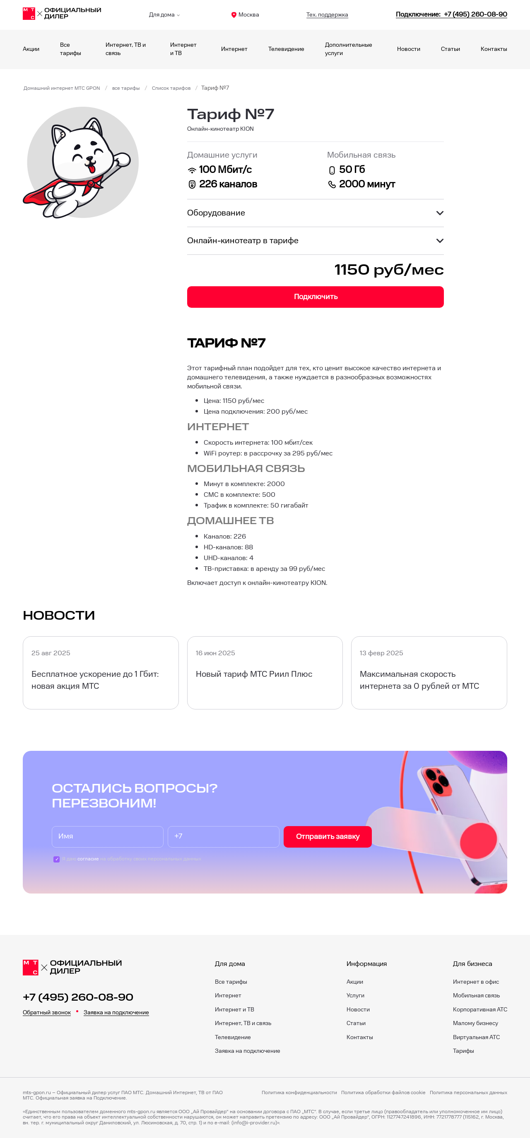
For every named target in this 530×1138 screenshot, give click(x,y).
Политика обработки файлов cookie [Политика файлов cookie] (383, 1093)
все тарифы (138, 88)
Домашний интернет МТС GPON (67, 88)
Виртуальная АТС (476, 1037)
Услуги (355, 995)
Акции (31, 49)
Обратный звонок (47, 1013)
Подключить (315, 296)
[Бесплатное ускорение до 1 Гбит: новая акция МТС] (101, 672)
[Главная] (62, 14)
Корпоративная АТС (480, 1009)
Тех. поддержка (327, 15)
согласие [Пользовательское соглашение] (88, 859)
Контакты (494, 49)
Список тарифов (188, 88)
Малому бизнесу (475, 1023)
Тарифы (463, 1051)
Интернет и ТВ (234, 1009)
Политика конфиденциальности (299, 1093)
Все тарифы (231, 982)
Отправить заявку (327, 836)
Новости (408, 49)
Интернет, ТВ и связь (243, 1023)
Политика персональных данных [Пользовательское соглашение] (468, 1093)
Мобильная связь (476, 995)
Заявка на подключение (116, 1013)
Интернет (234, 49)
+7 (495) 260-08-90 (78, 998)
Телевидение (286, 49)
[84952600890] (451, 15)
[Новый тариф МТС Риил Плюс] (265, 672)
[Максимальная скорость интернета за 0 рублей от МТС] (429, 672)
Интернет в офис (476, 982)
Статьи (450, 49)
